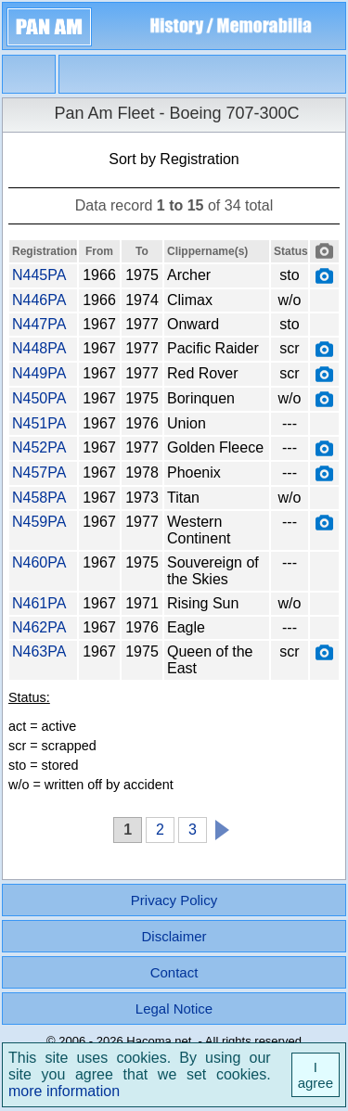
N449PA (39, 373)
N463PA (39, 651)
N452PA (39, 447)
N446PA (39, 300)
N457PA (39, 472)
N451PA (39, 423)
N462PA (39, 627)
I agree (315, 1075)
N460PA (39, 562)
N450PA (39, 398)
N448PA (39, 348)
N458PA (39, 497)
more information (64, 1091)
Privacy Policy (174, 900)
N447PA (39, 324)
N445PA (39, 275)
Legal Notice (174, 1008)
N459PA (39, 522)
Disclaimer (173, 936)
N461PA (39, 603)
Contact (174, 972)
